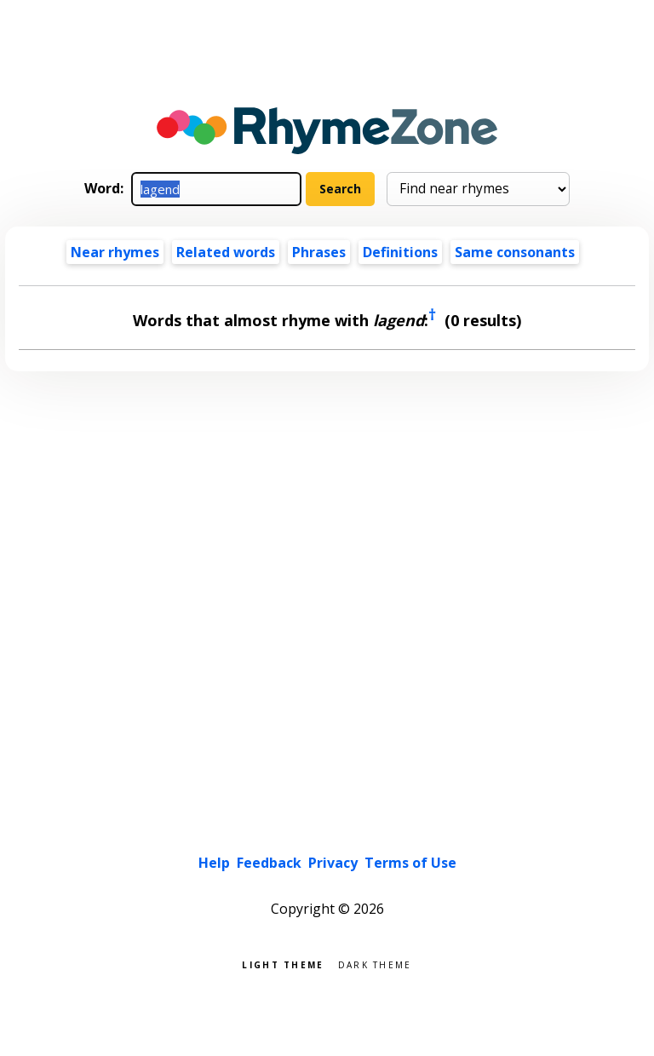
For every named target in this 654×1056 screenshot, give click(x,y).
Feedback (269, 862)
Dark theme (375, 964)
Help (214, 862)
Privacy (333, 862)
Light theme (283, 964)
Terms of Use (410, 862)
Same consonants (515, 252)
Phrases (319, 252)
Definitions (400, 252)
